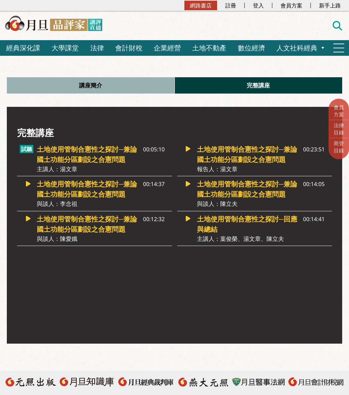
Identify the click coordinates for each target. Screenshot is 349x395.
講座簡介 (90, 86)
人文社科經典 (296, 47)
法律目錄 (339, 129)
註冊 (230, 5)
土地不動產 (209, 47)
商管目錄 (339, 147)
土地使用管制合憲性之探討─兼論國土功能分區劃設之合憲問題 (88, 159)
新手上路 (330, 5)
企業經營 (167, 47)
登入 (258, 5)
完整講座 (258, 86)
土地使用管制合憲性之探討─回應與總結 (248, 229)
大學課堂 (65, 47)
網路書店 (201, 5)
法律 (97, 47)
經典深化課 (23, 47)
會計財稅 (128, 47)
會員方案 (291, 5)
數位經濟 (251, 47)
